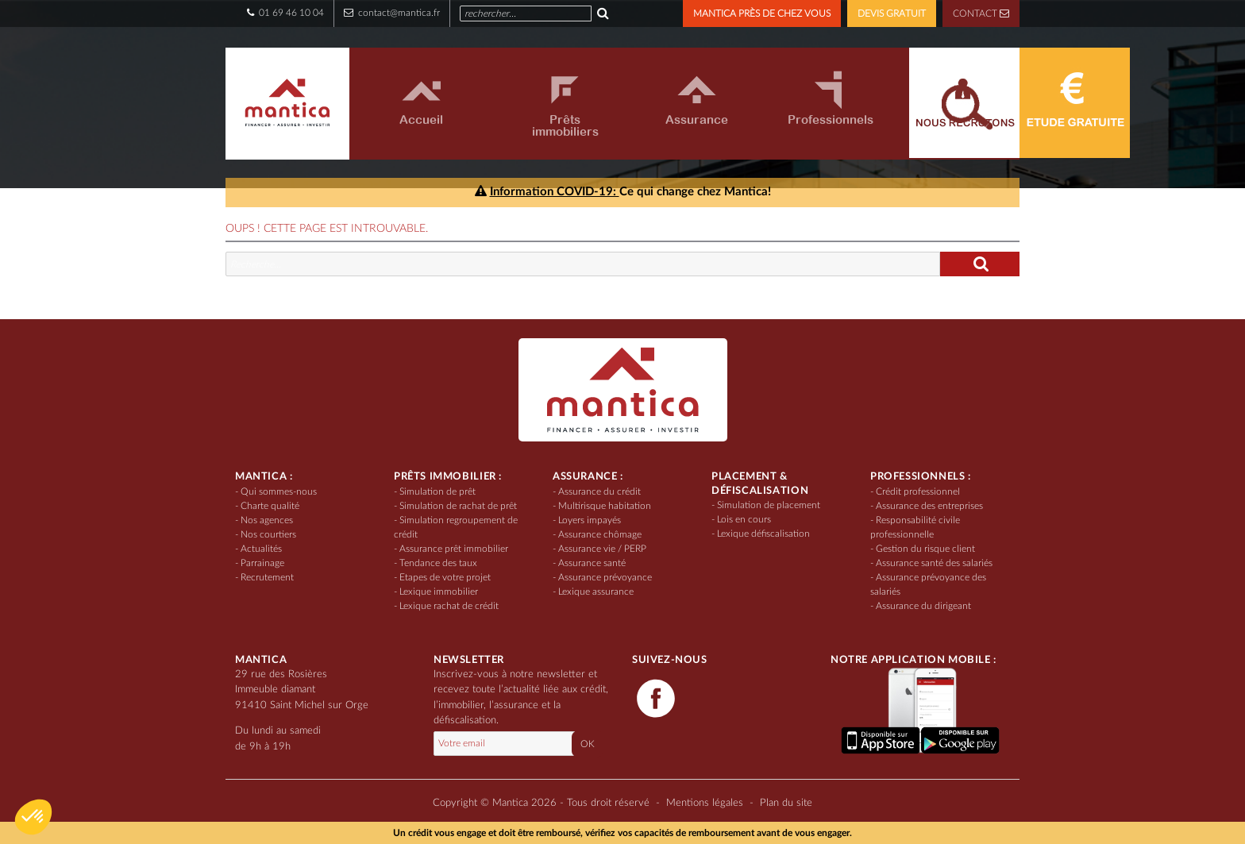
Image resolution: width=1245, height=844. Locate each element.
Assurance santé (592, 563)
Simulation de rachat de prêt (458, 506)
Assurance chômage (600, 534)
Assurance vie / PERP (602, 548)
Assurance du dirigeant (923, 606)
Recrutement (267, 577)
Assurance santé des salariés (934, 563)
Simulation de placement (768, 505)
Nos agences (267, 520)
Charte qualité (270, 506)
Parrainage (262, 563)
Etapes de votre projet (445, 577)
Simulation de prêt (437, 491)
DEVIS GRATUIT (892, 13)
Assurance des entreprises (929, 506)
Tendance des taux (438, 563)
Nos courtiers (268, 534)
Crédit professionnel (918, 491)
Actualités (261, 548)
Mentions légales (704, 803)
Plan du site (786, 803)
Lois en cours (744, 519)
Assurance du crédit (599, 491)
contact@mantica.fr (392, 12)
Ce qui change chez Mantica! (623, 191)
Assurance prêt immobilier (453, 548)
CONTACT (981, 13)
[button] (33, 817)
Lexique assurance (596, 591)
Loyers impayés (589, 520)
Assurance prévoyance (605, 577)
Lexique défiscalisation (763, 533)
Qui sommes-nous (279, 491)
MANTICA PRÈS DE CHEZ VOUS (762, 13)
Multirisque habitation (604, 506)
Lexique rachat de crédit (449, 606)
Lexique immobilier (438, 591)
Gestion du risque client (925, 548)
